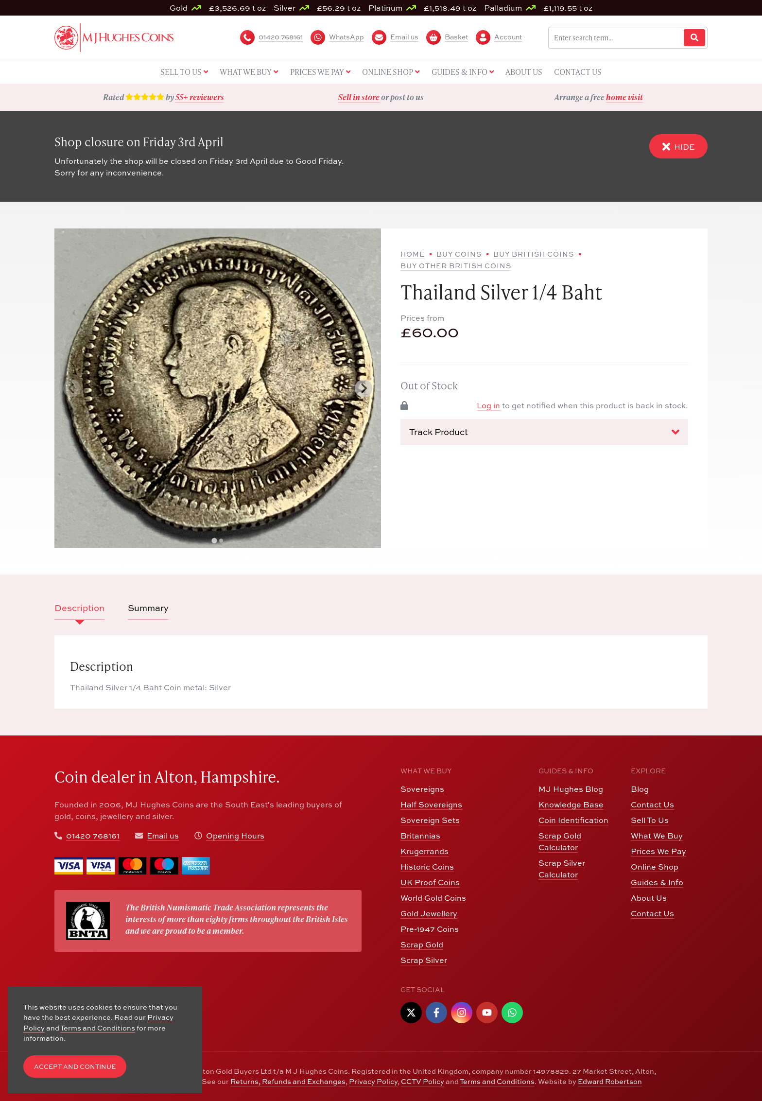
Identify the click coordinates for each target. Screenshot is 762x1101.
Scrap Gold (421, 944)
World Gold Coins (433, 897)
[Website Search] (694, 37)
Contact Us (652, 804)
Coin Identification (573, 820)
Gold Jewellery (428, 913)
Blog (640, 789)
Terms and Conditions (497, 1081)
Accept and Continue (75, 1067)
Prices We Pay (658, 851)
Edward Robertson (610, 1081)
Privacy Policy (373, 1081)
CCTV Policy (422, 1081)
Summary (148, 608)
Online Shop (654, 866)
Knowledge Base (571, 804)
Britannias (420, 835)
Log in (488, 405)
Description (79, 608)
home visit (624, 97)
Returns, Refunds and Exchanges (288, 1081)
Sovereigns (422, 789)
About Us (649, 897)
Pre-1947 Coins (429, 929)
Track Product (544, 432)
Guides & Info (657, 882)
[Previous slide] (72, 388)
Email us (163, 835)
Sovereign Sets (430, 820)
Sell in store (359, 97)
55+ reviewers (199, 97)
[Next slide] (363, 388)
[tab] (214, 540)
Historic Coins (427, 866)
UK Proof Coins (430, 882)
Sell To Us (650, 820)
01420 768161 (93, 835)
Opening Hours (235, 835)
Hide (678, 146)
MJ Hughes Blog (570, 789)
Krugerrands (424, 851)
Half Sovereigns (431, 804)
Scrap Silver (423, 960)
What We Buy (657, 835)
